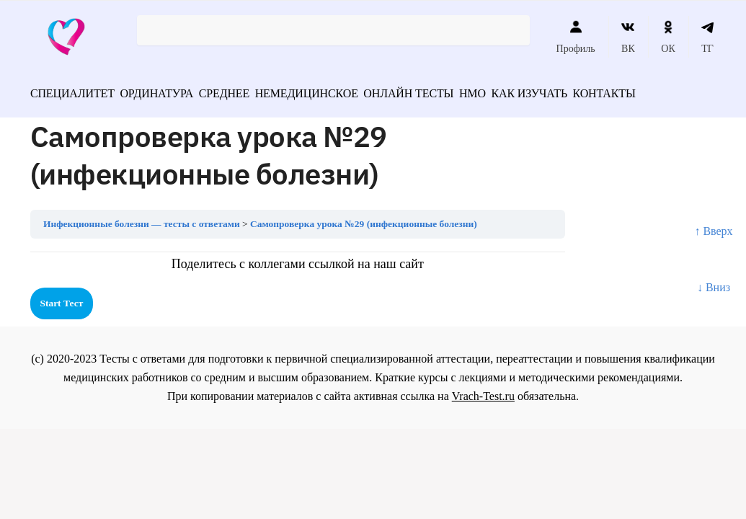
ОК (667, 36)
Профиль (575, 36)
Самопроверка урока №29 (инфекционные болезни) (363, 218)
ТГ (707, 36)
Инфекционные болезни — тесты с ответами (141, 218)
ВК (628, 36)
